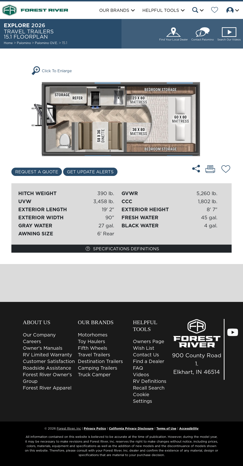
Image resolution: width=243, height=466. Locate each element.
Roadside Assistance (47, 368)
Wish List (143, 348)
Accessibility (189, 428)
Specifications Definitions (122, 249)
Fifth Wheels (92, 348)
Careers (32, 341)
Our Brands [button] (114, 10)
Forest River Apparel (47, 388)
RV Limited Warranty (47, 354)
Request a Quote (36, 172)
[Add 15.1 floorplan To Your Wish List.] (226, 170)
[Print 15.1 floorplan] (210, 169)
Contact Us (146, 354)
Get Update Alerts (90, 172)
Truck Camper (94, 374)
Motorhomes (92, 335)
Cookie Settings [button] (142, 397)
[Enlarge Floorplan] (121, 118)
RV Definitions (149, 381)
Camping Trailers (97, 368)
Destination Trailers (100, 361)
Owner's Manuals (42, 348)
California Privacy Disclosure (131, 428)
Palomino (24, 43)
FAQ (138, 368)
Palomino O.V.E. (47, 43)
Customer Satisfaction (49, 361)
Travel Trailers (94, 354)
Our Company (39, 335)
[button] (197, 10)
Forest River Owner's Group (47, 378)
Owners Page (148, 341)
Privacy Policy (95, 428)
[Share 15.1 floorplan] (196, 168)
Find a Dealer (148, 361)
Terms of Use (166, 428)
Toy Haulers (91, 341)
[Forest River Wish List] (215, 10)
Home (8, 43)
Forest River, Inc (69, 428)
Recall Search (148, 388)
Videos (141, 374)
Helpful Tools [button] (160, 10)
